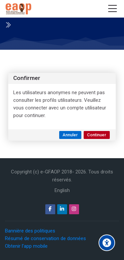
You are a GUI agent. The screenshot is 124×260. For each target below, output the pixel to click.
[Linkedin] (62, 209)
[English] (62, 190)
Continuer (96, 134)
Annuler (70, 134)
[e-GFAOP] (18, 9)
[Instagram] (74, 209)
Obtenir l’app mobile (26, 246)
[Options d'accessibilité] (107, 242)
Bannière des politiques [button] (30, 231)
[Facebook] (50, 209)
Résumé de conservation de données (45, 238)
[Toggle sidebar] (8, 25)
